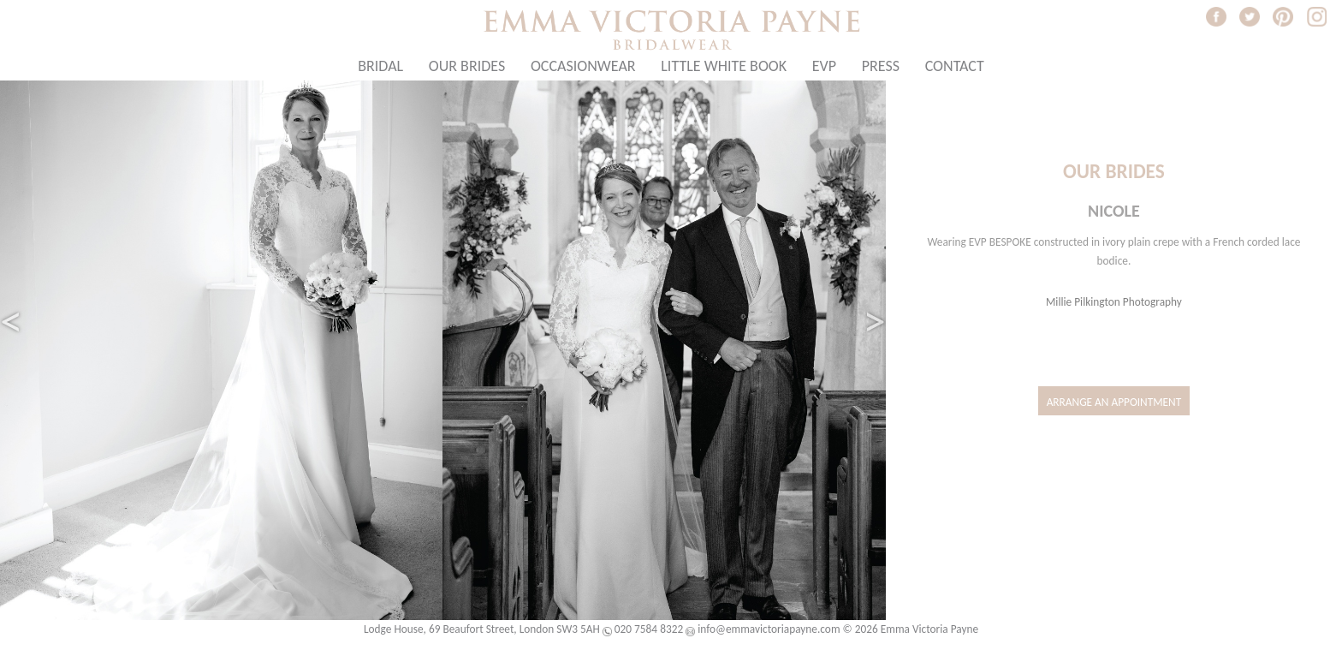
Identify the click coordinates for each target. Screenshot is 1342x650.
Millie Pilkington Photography (1114, 302)
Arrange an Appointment (1114, 402)
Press (881, 66)
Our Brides (467, 66)
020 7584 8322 (649, 629)
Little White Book (724, 66)
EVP (824, 66)
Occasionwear (583, 66)
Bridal (380, 66)
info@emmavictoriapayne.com (769, 629)
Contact (954, 66)
